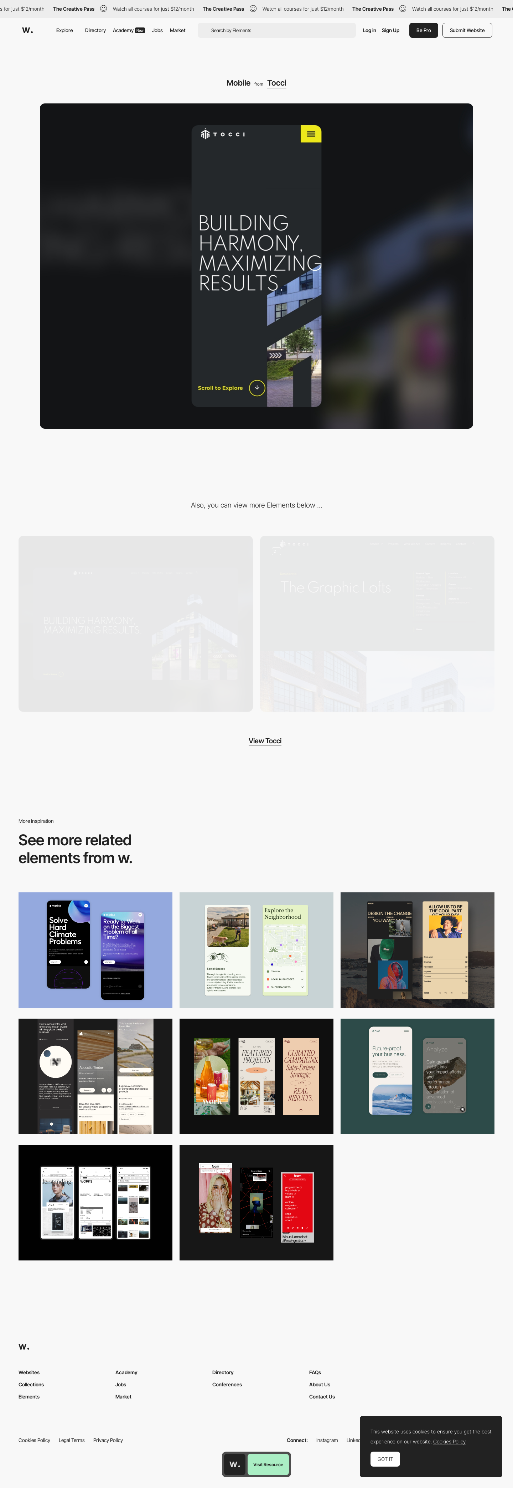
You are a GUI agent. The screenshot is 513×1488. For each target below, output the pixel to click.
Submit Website (467, 30)
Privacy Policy (108, 1440)
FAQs (315, 1372)
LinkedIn (356, 1440)
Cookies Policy (34, 1440)
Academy (129, 30)
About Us (319, 1384)
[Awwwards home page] (234, 1464)
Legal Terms (72, 1440)
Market (178, 30)
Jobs (157, 30)
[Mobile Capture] (95, 950)
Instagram (327, 1440)
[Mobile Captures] (417, 1076)
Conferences (227, 1384)
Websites (29, 1372)
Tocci (276, 83)
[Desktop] (136, 624)
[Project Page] (377, 624)
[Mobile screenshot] (417, 950)
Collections (31, 1384)
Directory (95, 30)
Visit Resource (268, 1464)
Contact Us (322, 1396)
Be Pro (423, 30)
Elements (29, 1396)
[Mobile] (95, 1076)
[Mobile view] (256, 1202)
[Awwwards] (27, 30)
